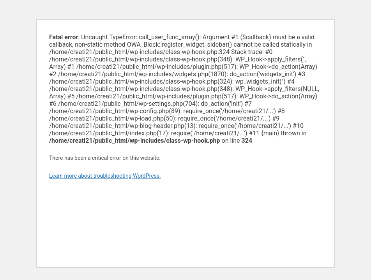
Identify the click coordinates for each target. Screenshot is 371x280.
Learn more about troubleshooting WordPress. (105, 176)
